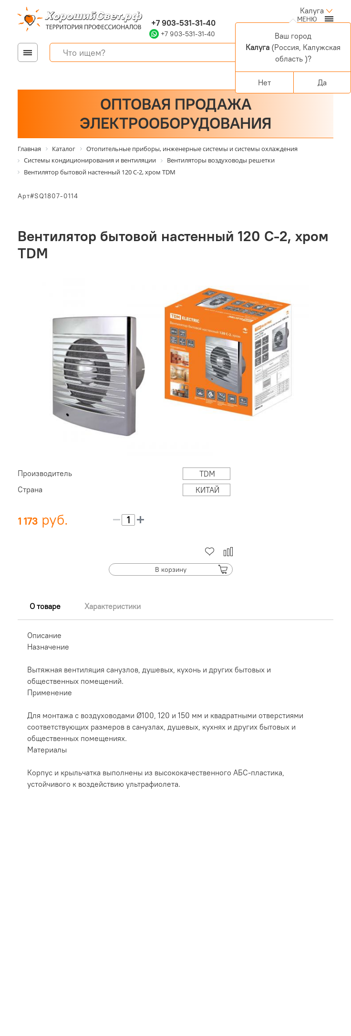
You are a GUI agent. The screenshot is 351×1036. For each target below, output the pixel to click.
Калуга (312, 10)
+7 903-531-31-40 (182, 23)
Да (322, 82)
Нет (264, 82)
